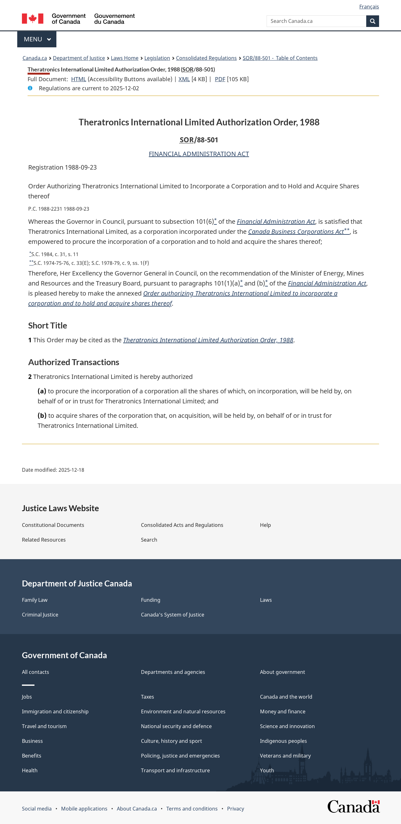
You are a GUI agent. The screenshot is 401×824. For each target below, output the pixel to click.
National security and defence (176, 726)
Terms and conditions (192, 808)
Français (369, 6)
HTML (78, 79)
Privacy (235, 808)
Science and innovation (287, 726)
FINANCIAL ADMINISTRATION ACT (199, 154)
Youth (267, 770)
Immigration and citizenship (55, 711)
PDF (220, 79)
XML (184, 79)
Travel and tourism (44, 726)
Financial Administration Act (276, 221)
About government (282, 672)
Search (149, 539)
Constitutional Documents (53, 525)
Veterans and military (285, 755)
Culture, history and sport (171, 740)
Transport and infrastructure (175, 770)
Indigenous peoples (283, 740)
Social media (37, 808)
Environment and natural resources (183, 711)
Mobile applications (84, 808)
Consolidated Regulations (206, 58)
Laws (266, 599)
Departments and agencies (173, 672)
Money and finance (282, 711)
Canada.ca (35, 58)
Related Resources (44, 539)
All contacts (35, 672)
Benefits (31, 755)
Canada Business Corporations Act (296, 231)
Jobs (27, 696)
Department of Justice (79, 58)
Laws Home (124, 58)
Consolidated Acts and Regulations (182, 525)
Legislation (157, 58)
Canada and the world (286, 696)
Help (265, 525)
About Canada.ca (137, 808)
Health (30, 770)
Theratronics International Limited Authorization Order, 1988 (208, 340)
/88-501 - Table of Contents (280, 58)
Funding (150, 599)
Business (32, 740)
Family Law (35, 599)
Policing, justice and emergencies (180, 755)
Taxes (147, 696)
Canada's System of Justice (172, 614)
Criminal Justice (40, 614)
